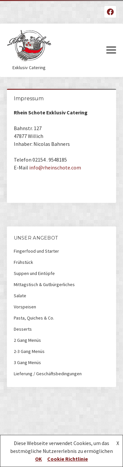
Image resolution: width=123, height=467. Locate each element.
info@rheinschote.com (55, 167)
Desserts (23, 329)
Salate (20, 296)
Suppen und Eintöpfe (34, 273)
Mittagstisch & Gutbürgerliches (44, 284)
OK (38, 459)
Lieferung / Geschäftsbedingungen (48, 374)
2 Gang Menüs (27, 340)
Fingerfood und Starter (36, 251)
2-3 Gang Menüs (29, 351)
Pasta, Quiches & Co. (34, 318)
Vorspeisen (25, 307)
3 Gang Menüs (27, 362)
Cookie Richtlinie (67, 459)
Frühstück (23, 262)
